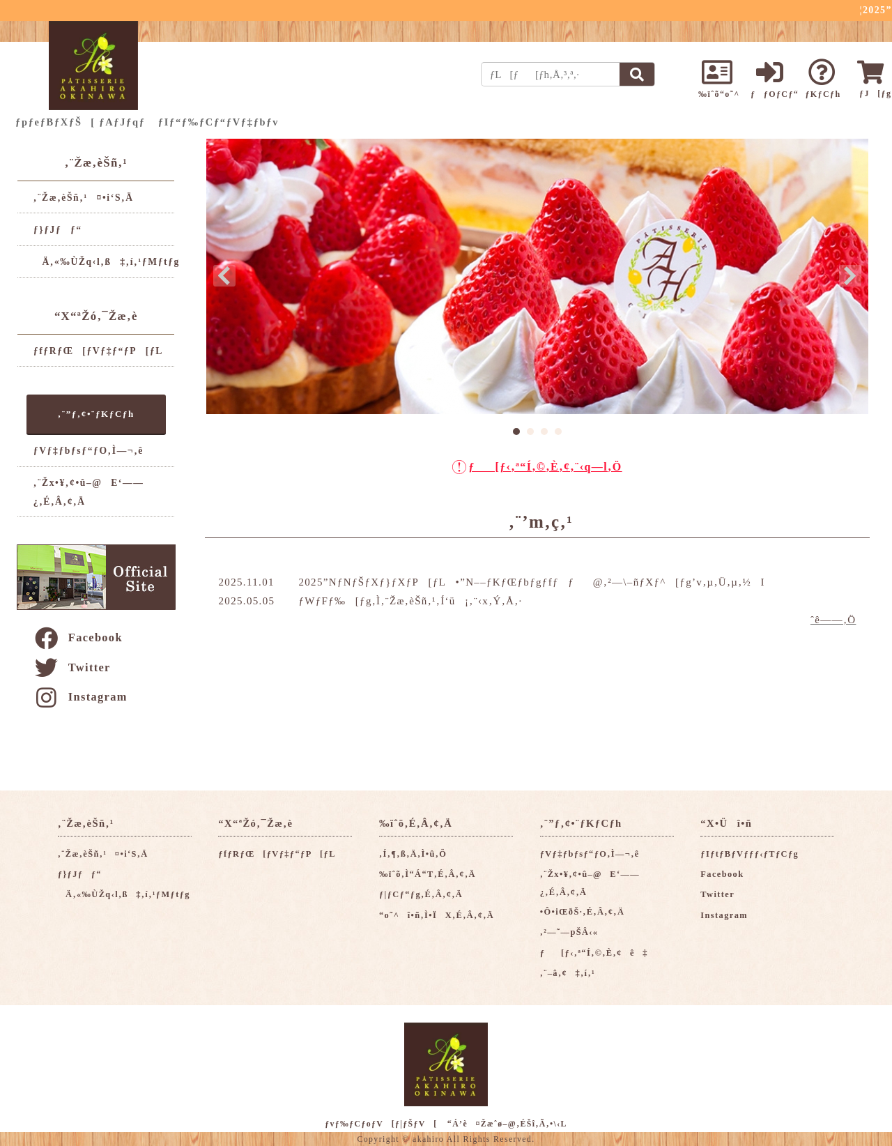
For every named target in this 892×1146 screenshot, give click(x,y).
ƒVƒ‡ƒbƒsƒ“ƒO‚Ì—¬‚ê (88, 450)
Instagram (80, 696)
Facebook (78, 637)
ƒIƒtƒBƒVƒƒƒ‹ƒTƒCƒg (749, 854)
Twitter (72, 667)
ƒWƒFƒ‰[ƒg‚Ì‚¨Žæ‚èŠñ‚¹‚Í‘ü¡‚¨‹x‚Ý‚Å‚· (410, 600)
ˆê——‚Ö (833, 619)
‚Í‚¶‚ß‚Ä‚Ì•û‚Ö (413, 854)
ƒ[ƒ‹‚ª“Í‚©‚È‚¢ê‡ (594, 953)
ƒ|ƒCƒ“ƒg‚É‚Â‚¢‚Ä (421, 894)
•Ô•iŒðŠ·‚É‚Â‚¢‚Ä (582, 912)
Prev (224, 276)
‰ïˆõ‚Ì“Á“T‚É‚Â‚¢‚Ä (427, 874)
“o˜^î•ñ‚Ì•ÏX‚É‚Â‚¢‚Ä (436, 915)
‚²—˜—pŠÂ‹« (569, 932)
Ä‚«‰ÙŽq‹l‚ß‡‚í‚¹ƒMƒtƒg (106, 262)
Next (850, 276)
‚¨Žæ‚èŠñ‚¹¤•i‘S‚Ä (83, 197)
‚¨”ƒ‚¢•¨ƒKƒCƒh (96, 413)
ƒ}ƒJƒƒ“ (57, 229)
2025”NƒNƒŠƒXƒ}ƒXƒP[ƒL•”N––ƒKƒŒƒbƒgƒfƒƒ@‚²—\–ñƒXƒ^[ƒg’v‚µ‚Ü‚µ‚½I (531, 582)
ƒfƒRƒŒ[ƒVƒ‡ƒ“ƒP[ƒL (98, 351)
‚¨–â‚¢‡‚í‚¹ (567, 973)
